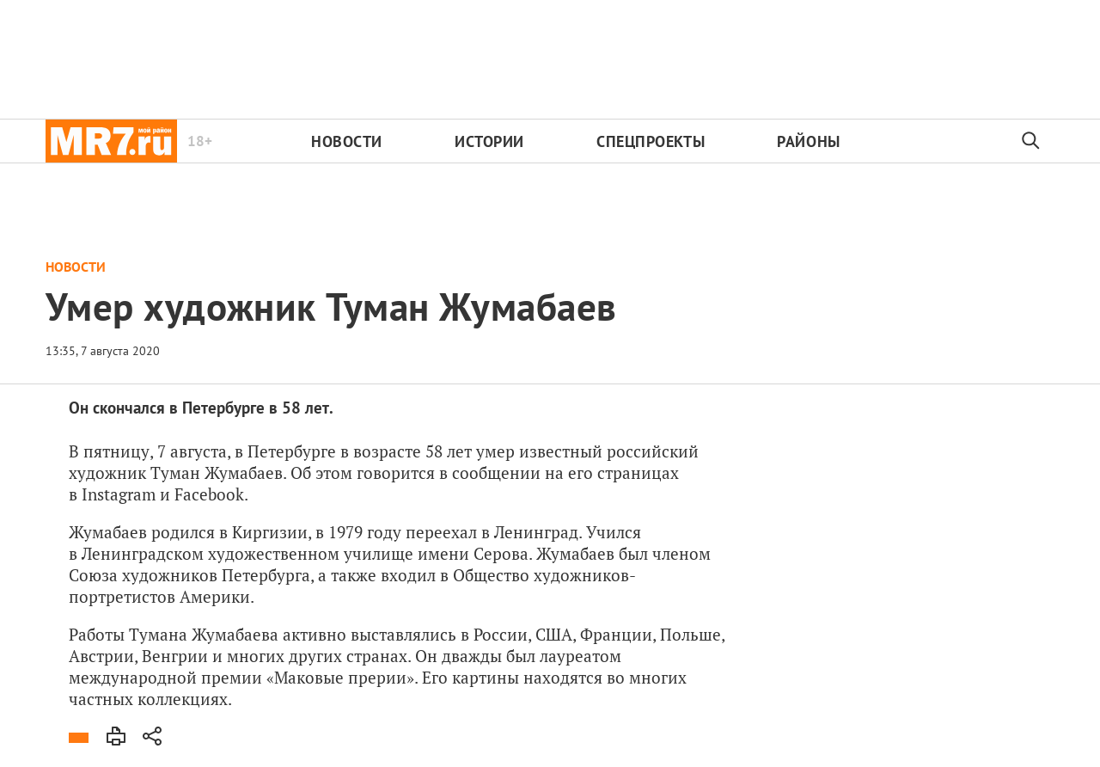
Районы (808, 141)
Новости (346, 141)
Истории (489, 141)
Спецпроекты (650, 141)
